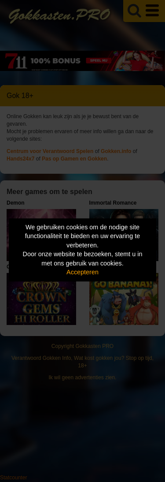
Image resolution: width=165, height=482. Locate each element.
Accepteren (82, 272)
